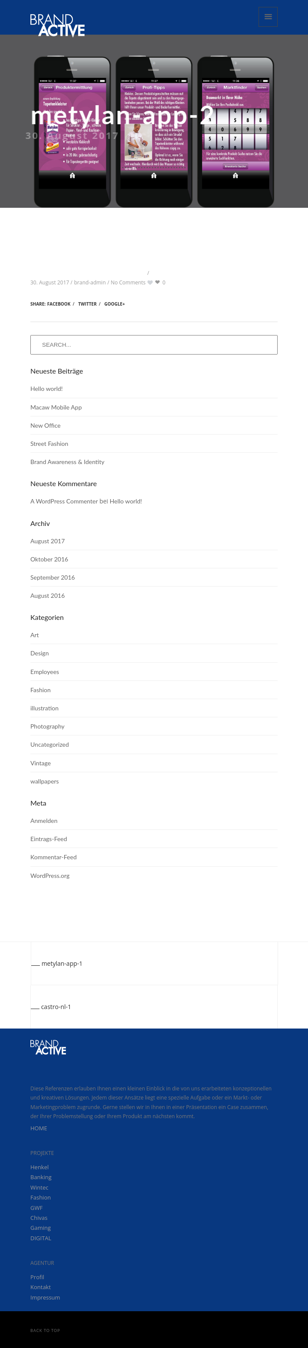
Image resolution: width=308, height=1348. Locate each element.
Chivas (38, 1218)
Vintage (40, 763)
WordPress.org (49, 875)
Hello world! (46, 388)
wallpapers (44, 781)
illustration (44, 708)
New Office (45, 425)
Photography (47, 726)
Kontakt (40, 1287)
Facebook (59, 304)
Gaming (40, 1228)
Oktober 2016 (49, 559)
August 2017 (47, 541)
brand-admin (90, 282)
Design (39, 653)
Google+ (115, 304)
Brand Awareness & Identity (67, 461)
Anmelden (44, 820)
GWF (36, 1208)
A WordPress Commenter (64, 501)
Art (34, 635)
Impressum (45, 1297)
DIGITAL (40, 1238)
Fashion (40, 689)
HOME (38, 1128)
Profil (37, 1277)
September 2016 (52, 577)
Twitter (87, 304)
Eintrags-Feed (48, 838)
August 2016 (47, 595)
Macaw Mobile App (56, 407)
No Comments (128, 282)
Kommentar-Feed (53, 857)
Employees (44, 671)
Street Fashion (49, 443)
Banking (41, 1177)
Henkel (39, 1167)
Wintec (39, 1187)
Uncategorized (49, 744)
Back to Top (45, 1330)
